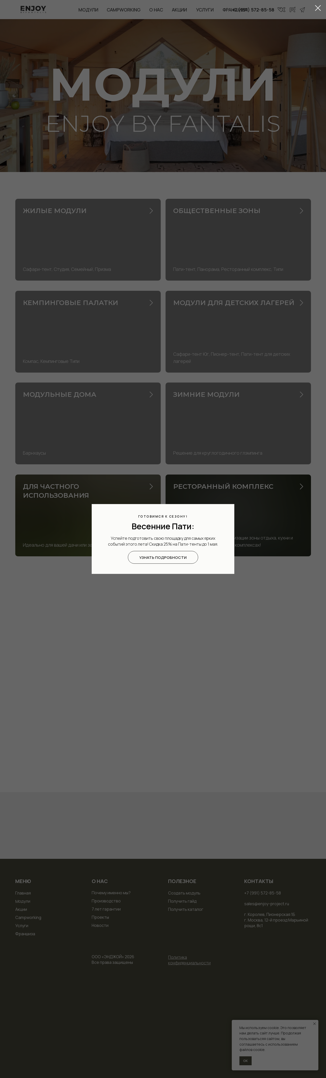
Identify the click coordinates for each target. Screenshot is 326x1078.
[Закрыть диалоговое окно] (318, 8)
